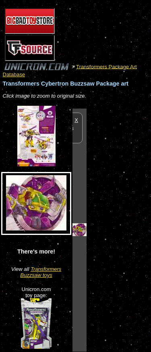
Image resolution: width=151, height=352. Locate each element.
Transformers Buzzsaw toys (40, 272)
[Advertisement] (119, 230)
